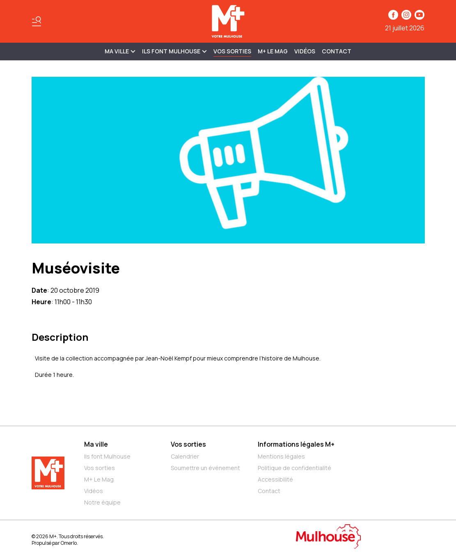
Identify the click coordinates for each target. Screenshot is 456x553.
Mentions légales (281, 456)
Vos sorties (232, 51)
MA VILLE (120, 51)
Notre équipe (102, 502)
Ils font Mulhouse (107, 456)
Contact (336, 51)
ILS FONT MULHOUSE (174, 51)
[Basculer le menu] (36, 21)
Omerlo (69, 542)
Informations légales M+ (296, 444)
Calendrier (185, 456)
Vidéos (304, 51)
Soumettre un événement (205, 468)
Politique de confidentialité (294, 468)
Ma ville (96, 444)
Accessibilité (275, 479)
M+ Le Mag (273, 51)
